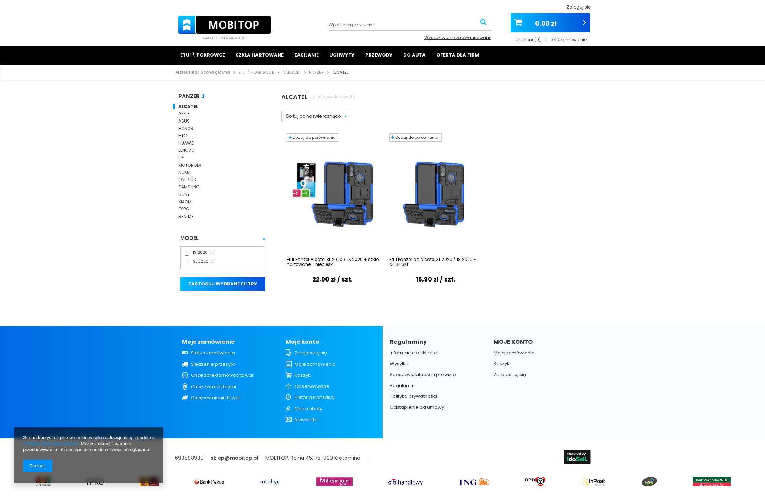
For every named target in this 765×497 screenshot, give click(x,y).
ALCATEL (188, 106)
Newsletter (307, 420)
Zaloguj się (579, 7)
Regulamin (402, 386)
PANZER (316, 72)
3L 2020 (200, 261)
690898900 (189, 457)
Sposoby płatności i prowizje (423, 375)
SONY (184, 194)
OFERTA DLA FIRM (457, 55)
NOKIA (184, 172)
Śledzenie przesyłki (213, 364)
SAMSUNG (189, 187)
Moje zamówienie (208, 342)
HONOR (185, 129)
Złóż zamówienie (569, 37)
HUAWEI (186, 143)
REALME (186, 216)
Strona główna (215, 72)
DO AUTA (414, 55)
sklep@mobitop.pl (234, 457)
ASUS (184, 121)
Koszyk (303, 375)
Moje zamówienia (315, 364)
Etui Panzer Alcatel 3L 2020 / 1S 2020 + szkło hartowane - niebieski (333, 262)
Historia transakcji (315, 397)
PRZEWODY (379, 55)
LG (181, 158)
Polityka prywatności (413, 396)
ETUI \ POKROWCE (202, 55)
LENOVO (186, 150)
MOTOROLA (189, 165)
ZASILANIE (306, 55)
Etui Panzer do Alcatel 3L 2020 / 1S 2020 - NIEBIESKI (432, 262)
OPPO (183, 209)
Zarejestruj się (311, 353)
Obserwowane (312, 386)
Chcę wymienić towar (216, 398)
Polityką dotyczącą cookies (50, 443)
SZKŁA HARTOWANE (260, 55)
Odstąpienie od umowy (417, 407)
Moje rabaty (308, 409)
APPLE (183, 114)
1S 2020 (200, 252)
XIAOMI (185, 202)
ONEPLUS (187, 180)
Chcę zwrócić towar (214, 387)
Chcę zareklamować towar (222, 375)
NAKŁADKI (291, 72)
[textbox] (410, 25)
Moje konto (302, 342)
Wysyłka (399, 364)
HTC (182, 136)
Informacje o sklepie (413, 353)
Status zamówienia (213, 353)
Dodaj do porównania (312, 137)
